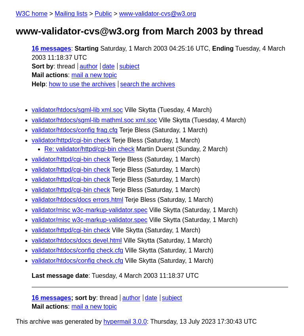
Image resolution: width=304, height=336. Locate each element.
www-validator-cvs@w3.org (157, 13)
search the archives (147, 84)
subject (129, 66)
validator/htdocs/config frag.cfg (75, 130)
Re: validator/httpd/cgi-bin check (89, 149)
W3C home (32, 13)
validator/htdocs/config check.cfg (77, 250)
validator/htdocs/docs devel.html (77, 240)
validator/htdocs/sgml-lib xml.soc (77, 109)
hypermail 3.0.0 (124, 321)
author (88, 66)
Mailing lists (71, 13)
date (108, 66)
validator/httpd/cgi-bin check (71, 140)
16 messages (51, 48)
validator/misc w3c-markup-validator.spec (90, 210)
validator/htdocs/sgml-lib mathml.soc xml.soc (94, 120)
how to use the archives (82, 84)
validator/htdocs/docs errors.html (77, 199)
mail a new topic (94, 75)
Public (103, 13)
